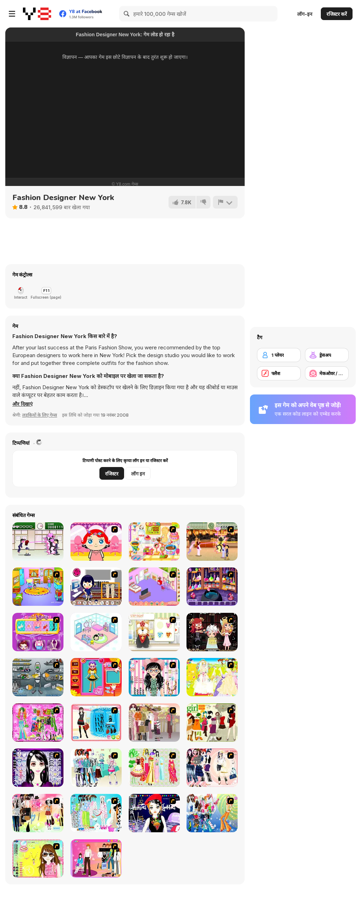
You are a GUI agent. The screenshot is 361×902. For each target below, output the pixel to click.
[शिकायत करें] (225, 202)
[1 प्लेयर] (279, 355)
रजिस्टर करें (336, 14)
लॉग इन (138, 474)
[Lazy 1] (96, 586)
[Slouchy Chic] (37, 813)
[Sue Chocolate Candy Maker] (154, 541)
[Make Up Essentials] (37, 767)
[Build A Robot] (37, 677)
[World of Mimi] (96, 632)
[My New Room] (154, 586)
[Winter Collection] (96, 767)
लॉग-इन (304, 14)
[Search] (127, 13)
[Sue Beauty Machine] (37, 632)
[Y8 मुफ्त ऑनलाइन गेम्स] (37, 13)
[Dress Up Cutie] (154, 677)
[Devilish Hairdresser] (212, 632)
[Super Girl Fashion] (212, 722)
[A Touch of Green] (37, 722)
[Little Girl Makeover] (96, 541)
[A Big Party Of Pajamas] (96, 813)
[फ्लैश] (279, 373)
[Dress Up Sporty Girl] (212, 767)
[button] (23, 404)
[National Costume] (154, 767)
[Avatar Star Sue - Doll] (96, 677)
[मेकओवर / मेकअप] (327, 373)
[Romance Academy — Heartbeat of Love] (37, 541)
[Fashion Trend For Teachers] (154, 722)
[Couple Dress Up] (96, 858)
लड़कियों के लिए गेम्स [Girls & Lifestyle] (39, 415)
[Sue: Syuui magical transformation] (212, 586)
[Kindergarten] (37, 586)
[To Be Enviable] (37, 858)
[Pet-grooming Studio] (154, 632)
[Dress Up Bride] (212, 677)
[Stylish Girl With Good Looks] (154, 813)
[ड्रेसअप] (327, 355)
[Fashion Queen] (96, 722)
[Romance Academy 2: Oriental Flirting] (212, 541)
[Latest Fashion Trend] (212, 813)
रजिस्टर (111, 474)
